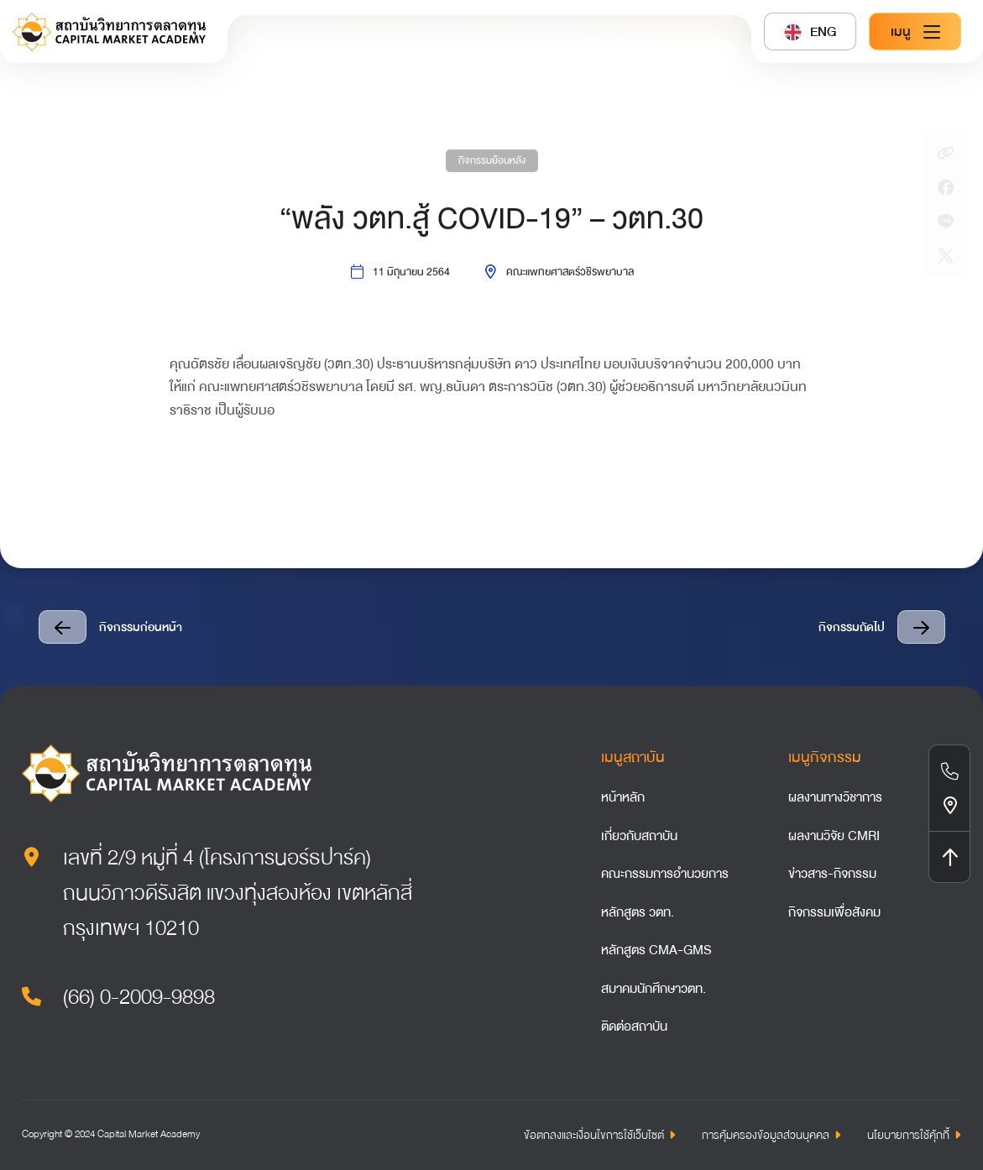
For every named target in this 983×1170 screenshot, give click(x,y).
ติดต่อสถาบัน (634, 1026)
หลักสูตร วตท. (637, 912)
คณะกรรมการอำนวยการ (665, 874)
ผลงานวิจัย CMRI (834, 836)
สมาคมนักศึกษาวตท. (653, 989)
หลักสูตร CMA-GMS (656, 950)
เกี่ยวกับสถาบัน (639, 836)
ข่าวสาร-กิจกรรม (832, 874)
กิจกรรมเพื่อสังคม (834, 912)
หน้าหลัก (623, 797)
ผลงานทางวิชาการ (835, 797)
